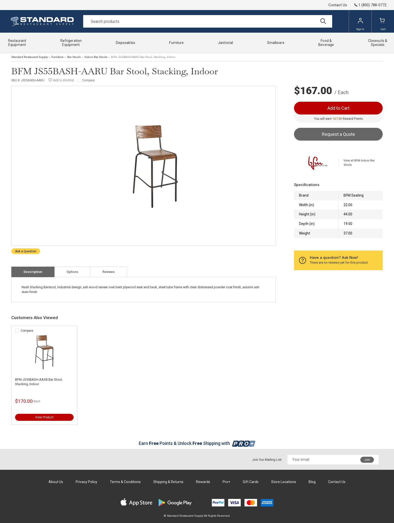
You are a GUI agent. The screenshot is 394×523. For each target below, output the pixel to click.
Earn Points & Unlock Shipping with (197, 443)
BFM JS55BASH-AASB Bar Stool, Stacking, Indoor (39, 382)
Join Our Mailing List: (267, 459)
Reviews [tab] (109, 272)
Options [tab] (72, 272)
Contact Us (337, 5)
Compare (88, 80)
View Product (44, 417)
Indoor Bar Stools (95, 57)
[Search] (207, 21)
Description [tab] (33, 272)
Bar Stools (74, 57)
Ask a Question (25, 251)
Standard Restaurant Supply (29, 57)
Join (367, 459)
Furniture (58, 57)
